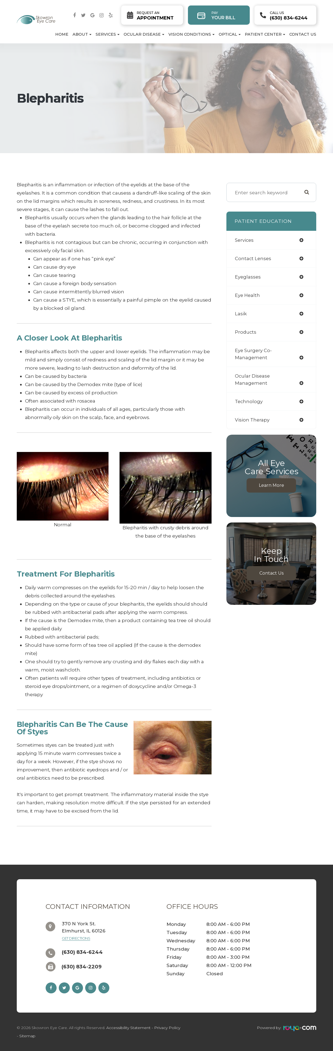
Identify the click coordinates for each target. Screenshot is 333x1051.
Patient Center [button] (265, 34)
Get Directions (76, 938)
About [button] (82, 34)
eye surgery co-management (254, 353)
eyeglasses (248, 277)
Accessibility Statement (128, 1027)
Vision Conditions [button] (191, 34)
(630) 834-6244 (288, 16)
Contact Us (302, 34)
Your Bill (223, 15)
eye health (248, 295)
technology (249, 401)
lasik (241, 313)
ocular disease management (253, 379)
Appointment (155, 16)
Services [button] (108, 34)
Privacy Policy (167, 1027)
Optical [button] (230, 34)
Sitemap (27, 1035)
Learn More (271, 485)
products (246, 332)
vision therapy (252, 420)
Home (61, 34)
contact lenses (253, 258)
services (245, 240)
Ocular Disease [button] (144, 34)
